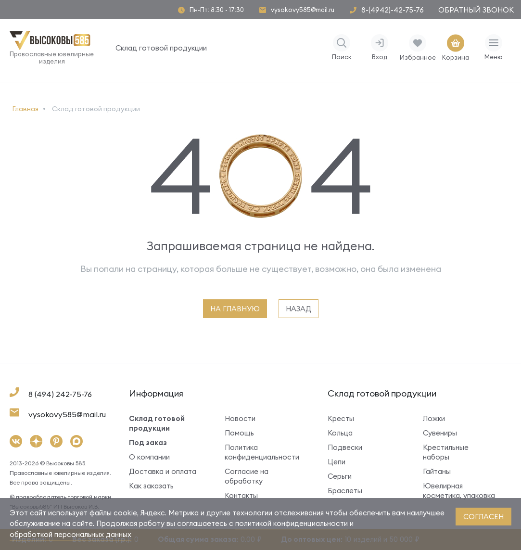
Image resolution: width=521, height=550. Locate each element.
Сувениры (440, 432)
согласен (483, 516)
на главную (235, 308)
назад (298, 308)
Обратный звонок (476, 9)
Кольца (340, 432)
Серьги (340, 476)
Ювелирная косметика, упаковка (459, 490)
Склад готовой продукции (161, 47)
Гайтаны (437, 471)
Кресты (341, 418)
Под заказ (148, 442)
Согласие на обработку (246, 476)
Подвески (345, 447)
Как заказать (151, 485)
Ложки (434, 418)
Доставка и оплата (162, 471)
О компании (149, 456)
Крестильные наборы (446, 452)
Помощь (239, 432)
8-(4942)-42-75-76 (392, 10)
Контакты (241, 495)
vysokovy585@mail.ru (302, 9)
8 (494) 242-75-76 (60, 394)
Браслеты (345, 490)
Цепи (336, 461)
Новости (240, 418)
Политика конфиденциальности (262, 452)
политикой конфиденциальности (291, 523)
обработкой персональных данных (70, 534)
